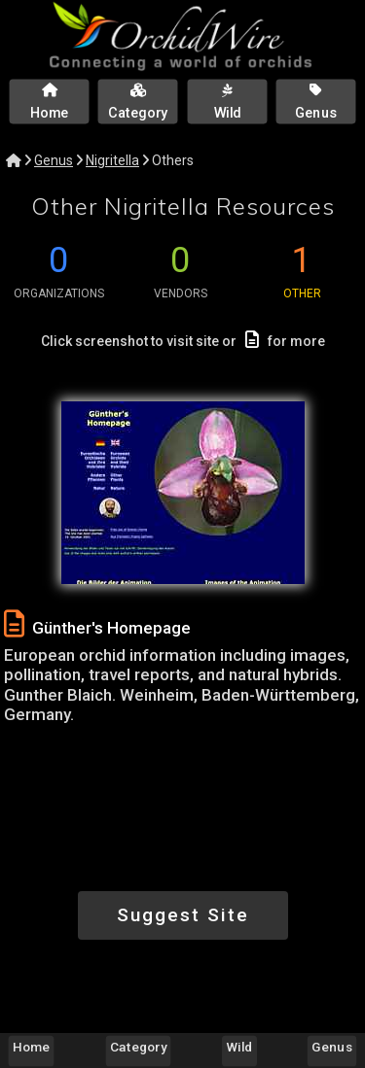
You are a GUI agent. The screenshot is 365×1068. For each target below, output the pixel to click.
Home (31, 1046)
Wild (240, 1046)
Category (138, 1046)
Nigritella (112, 160)
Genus (53, 160)
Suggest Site (183, 915)
